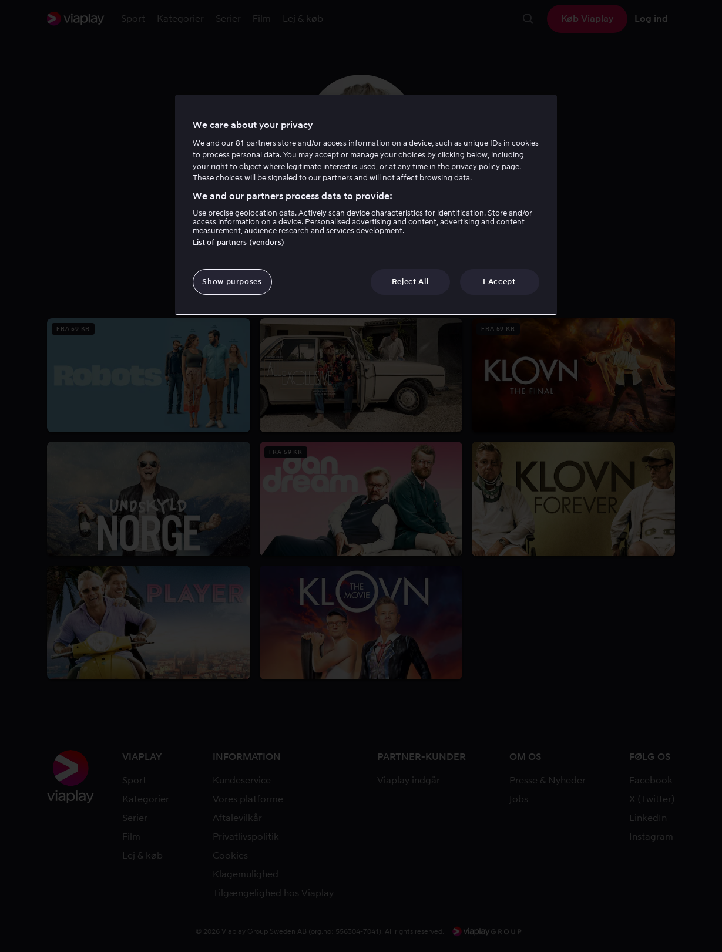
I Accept (499, 281)
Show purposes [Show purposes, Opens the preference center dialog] (231, 281)
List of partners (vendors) (238, 242)
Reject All (410, 281)
